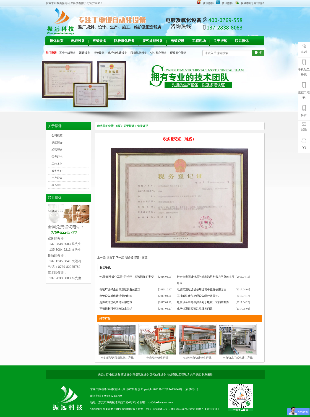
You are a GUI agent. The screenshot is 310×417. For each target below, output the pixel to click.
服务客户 (57, 170)
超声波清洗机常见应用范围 (115, 302)
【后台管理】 (212, 409)
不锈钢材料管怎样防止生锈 (115, 308)
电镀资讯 (177, 41)
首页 (118, 126)
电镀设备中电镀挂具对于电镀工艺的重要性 (203, 302)
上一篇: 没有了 (106, 257)
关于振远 (220, 41)
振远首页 (56, 41)
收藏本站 (246, 3)
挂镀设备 (99, 52)
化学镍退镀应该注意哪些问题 (195, 308)
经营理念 (57, 149)
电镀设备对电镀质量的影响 (115, 295)
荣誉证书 (57, 156)
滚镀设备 (99, 41)
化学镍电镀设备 (117, 52)
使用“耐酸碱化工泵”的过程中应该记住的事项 (126, 276)
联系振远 (242, 41)
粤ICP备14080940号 (171, 389)
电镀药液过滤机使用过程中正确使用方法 (201, 289)
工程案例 (57, 163)
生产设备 (57, 178)
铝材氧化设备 (158, 52)
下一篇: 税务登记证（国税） (133, 257)
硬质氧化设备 (178, 52)
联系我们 (57, 185)
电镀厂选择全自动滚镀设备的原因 (120, 289)
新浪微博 (208, 3)
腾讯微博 (227, 3)
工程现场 (199, 41)
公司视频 (57, 135)
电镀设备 (78, 41)
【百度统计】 (191, 389)
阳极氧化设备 (124, 41)
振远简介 (57, 142)
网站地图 (259, 3)
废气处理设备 (152, 41)
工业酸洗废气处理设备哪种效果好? (198, 295)
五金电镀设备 (67, 52)
